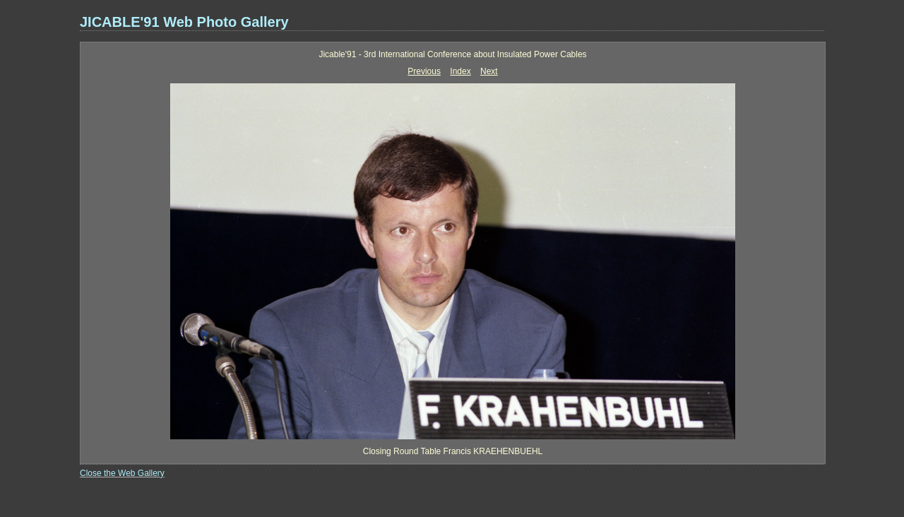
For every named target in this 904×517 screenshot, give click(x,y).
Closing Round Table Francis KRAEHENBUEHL (453, 451)
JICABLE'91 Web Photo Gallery (184, 22)
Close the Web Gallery (122, 473)
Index (460, 71)
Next (489, 71)
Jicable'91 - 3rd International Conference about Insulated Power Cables (452, 54)
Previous (424, 71)
